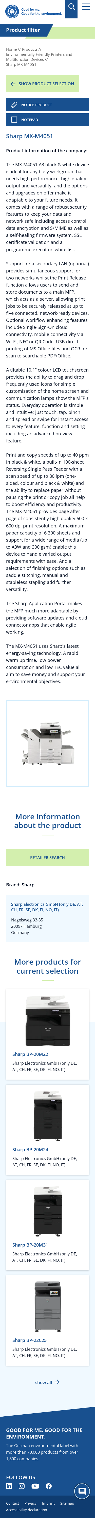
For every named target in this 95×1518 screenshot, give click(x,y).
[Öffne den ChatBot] (82, 1491)
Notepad (29, 119)
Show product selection (46, 84)
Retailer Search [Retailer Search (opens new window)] (47, 857)
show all (43, 1382)
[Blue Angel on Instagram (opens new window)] (22, 1486)
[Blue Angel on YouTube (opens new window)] (35, 1486)
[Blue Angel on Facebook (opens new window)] (49, 1486)
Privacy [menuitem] (30, 1503)
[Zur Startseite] (33, 11)
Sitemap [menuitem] (67, 1503)
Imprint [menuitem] (48, 1503)
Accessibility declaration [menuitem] (26, 1509)
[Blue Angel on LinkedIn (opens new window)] (9, 1486)
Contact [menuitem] (12, 1503)
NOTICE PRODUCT (36, 104)
